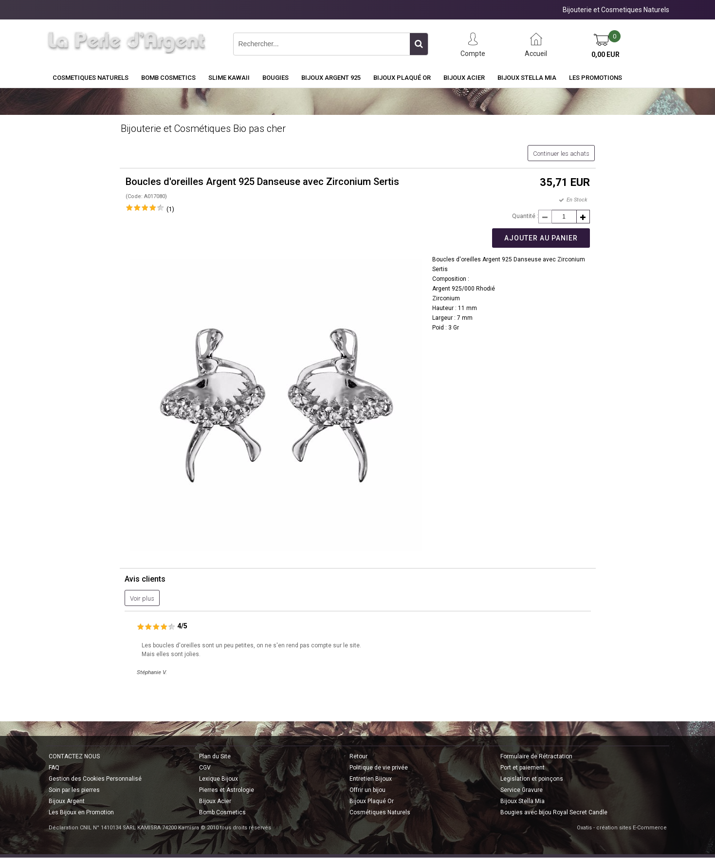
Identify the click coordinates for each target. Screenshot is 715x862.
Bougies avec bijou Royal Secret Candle (553, 812)
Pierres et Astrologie (226, 790)
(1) (170, 209)
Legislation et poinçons (531, 778)
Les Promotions (595, 77)
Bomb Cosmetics (222, 812)
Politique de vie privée (378, 767)
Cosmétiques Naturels (379, 812)
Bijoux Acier (464, 77)
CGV (205, 767)
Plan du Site (215, 756)
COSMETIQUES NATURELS (90, 77)
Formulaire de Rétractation (536, 756)
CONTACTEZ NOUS (74, 756)
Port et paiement (522, 767)
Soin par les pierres (74, 790)
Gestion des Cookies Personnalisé (95, 778)
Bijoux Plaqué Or (402, 77)
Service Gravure (521, 790)
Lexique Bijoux (218, 778)
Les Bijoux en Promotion (81, 812)
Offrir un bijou (367, 790)
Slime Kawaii (229, 77)
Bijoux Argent (67, 801)
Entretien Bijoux (370, 778)
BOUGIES (275, 77)
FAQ (54, 767)
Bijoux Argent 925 (331, 77)
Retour (358, 756)
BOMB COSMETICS (168, 77)
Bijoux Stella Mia (526, 77)
